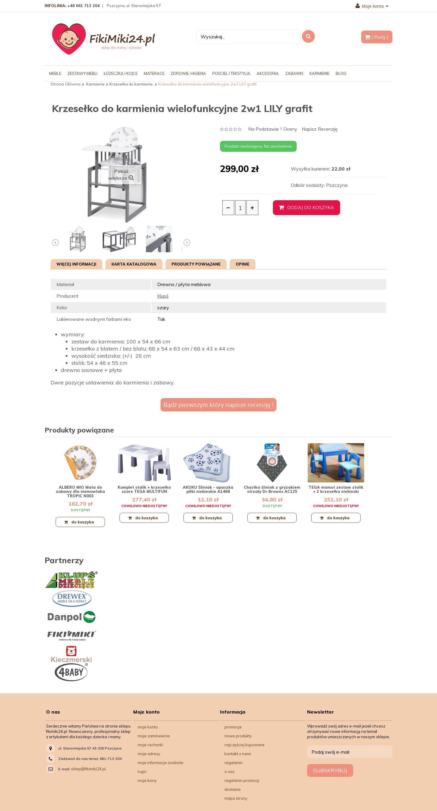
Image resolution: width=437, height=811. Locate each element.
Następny (187, 242)
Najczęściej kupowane (244, 744)
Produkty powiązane (196, 264)
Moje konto (372, 6)
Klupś (163, 296)
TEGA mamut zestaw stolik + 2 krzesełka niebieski (336, 489)
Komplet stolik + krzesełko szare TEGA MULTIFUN (144, 489)
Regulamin (233, 762)
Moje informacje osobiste (160, 762)
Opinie (242, 264)
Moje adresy (149, 753)
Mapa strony (235, 798)
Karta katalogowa (133, 264)
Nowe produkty (238, 735)
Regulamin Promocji (241, 780)
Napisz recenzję (320, 129)
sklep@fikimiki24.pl (88, 768)
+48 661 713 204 (83, 5)
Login (142, 771)
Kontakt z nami (237, 753)
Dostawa (232, 789)
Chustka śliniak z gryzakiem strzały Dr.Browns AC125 (272, 489)
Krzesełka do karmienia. (131, 84)
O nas (229, 771)
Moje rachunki (150, 744)
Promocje (233, 727)
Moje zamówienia (154, 735)
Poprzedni (55, 242)
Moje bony (147, 780)
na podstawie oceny (272, 129)
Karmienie (95, 84)
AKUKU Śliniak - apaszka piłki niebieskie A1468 (208, 489)
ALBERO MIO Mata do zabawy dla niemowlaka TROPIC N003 (80, 491)
